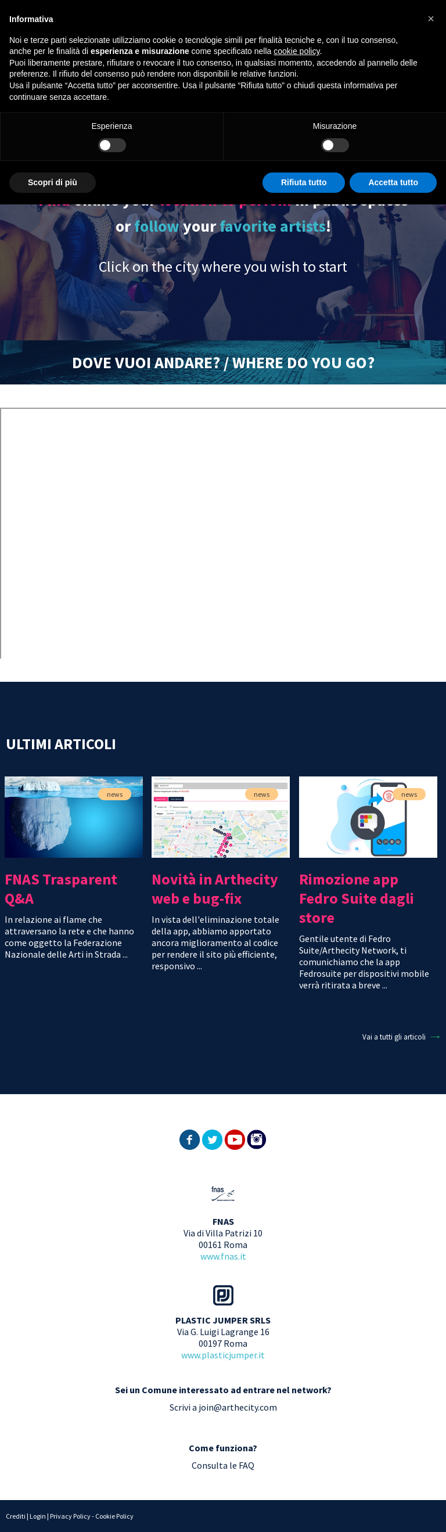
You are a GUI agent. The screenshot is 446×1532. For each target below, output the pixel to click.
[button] (431, 18)
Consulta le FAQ (223, 1465)
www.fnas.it (223, 1256)
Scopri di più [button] (52, 182)
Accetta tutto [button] (393, 182)
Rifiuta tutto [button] (304, 182)
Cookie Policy (114, 1516)
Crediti (16, 1516)
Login (38, 1516)
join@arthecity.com (238, 1407)
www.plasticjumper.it (223, 1355)
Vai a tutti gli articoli (394, 1037)
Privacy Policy (70, 1516)
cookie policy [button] (296, 51)
